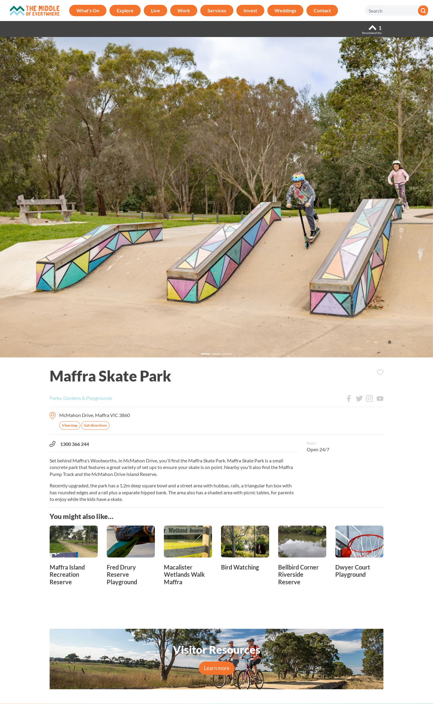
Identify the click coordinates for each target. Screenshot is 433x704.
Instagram (369, 398)
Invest (250, 10)
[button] (32, 200)
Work (183, 10)
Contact (322, 10)
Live (155, 10)
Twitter (359, 398)
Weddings (285, 10)
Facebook (348, 398)
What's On (87, 10)
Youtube (380, 398)
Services (216, 10)
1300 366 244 (69, 444)
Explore (125, 10)
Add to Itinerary (380, 372)
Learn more (216, 668)
